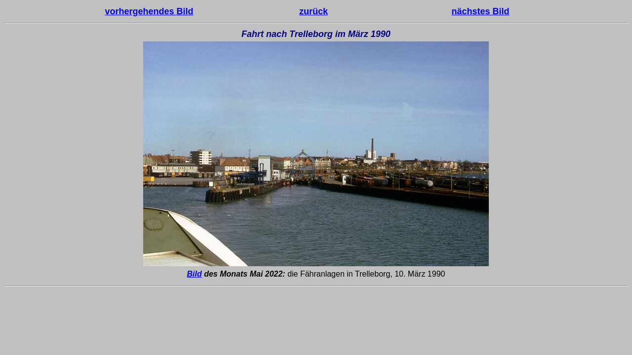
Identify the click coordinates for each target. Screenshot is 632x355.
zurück (313, 11)
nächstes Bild (481, 11)
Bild (194, 274)
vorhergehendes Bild (149, 11)
